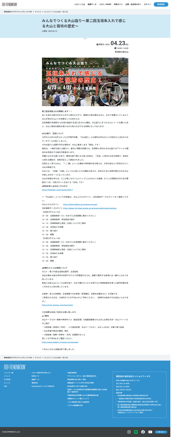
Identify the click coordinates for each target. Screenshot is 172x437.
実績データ (92, 4)
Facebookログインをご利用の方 (43, 386)
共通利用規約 (72, 373)
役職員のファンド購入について (78, 399)
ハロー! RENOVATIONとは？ (41, 373)
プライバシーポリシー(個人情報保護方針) (81, 376)
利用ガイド (118, 4)
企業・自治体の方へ (133, 4)
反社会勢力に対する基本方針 (77, 386)
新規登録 (161, 4)
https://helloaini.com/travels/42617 (57, 190)
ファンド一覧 (8, 373)
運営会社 (35, 383)
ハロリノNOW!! (105, 4)
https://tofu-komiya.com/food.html (57, 305)
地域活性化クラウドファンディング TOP (18, 12)
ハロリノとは (79, 4)
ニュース (7, 383)
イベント (38, 12)
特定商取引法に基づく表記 (76, 379)
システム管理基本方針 (75, 405)
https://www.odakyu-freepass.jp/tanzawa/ (60, 342)
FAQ (5, 386)
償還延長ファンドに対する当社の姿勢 (80, 383)
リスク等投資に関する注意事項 (78, 402)
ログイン (147, 4)
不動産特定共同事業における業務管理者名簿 (82, 395)
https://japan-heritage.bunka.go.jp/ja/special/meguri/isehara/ (90, 208)
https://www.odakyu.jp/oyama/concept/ (80, 204)
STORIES (7, 379)
